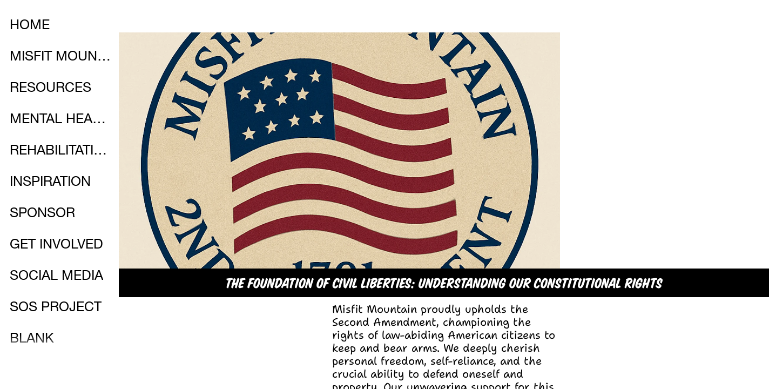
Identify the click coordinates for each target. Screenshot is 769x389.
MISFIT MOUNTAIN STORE (60, 57)
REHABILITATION (60, 151)
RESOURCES (50, 89)
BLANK (32, 339)
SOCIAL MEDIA (56, 277)
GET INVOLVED (56, 245)
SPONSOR (42, 214)
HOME (30, 26)
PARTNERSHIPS (59, 371)
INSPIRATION (50, 183)
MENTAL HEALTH (60, 120)
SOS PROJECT (56, 308)
